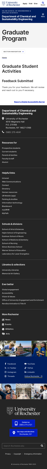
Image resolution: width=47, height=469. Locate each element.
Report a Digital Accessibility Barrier (29, 102)
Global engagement (10, 289)
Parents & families (9, 155)
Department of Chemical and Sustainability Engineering (19, 18)
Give (35, 3)
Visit (30, 3)
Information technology (12, 202)
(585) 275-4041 (13, 132)
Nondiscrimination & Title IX (14, 303)
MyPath (5, 213)
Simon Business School (12, 247)
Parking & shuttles (10, 199)
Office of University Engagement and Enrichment (23, 300)
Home (4, 57)
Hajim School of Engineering (14, 233)
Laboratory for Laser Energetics (15, 254)
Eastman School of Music (13, 236)
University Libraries (10, 270)
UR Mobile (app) (9, 195)
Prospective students (11, 148)
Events (6, 324)
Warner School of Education (14, 250)
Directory (6, 188)
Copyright (17, 454)
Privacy (8, 454)
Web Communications (11, 181)
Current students (9, 151)
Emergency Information (33, 454)
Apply (25, 3)
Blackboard (7, 206)
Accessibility (7, 293)
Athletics (7, 329)
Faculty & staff (8, 158)
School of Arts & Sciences (13, 229)
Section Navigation (14, 52)
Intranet (5, 178)
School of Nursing (9, 243)
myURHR (5, 210)
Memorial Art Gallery (11, 273)
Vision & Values (8, 296)
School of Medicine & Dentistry (15, 240)
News (6, 319)
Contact (5, 185)
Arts (6, 333)
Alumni (5, 162)
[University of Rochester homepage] (11, 4)
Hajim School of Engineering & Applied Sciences (16, 12)
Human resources (9, 192)
